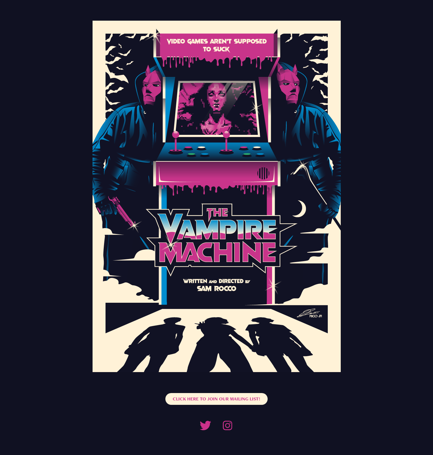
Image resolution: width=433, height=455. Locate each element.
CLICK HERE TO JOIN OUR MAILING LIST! (216, 399)
